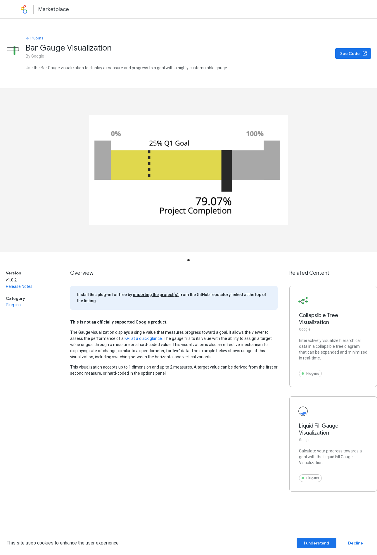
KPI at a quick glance (143, 338)
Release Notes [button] (19, 286)
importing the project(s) (156, 294)
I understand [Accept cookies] (316, 543)
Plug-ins (34, 38)
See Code (353, 53)
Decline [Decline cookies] (355, 543)
